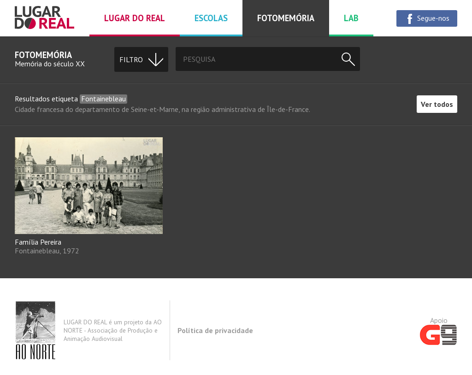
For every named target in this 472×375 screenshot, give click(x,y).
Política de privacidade (215, 330)
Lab (351, 17)
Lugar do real (134, 17)
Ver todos (437, 104)
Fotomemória (285, 17)
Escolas (211, 17)
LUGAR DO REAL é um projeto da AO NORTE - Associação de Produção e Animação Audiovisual (88, 330)
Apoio (438, 330)
